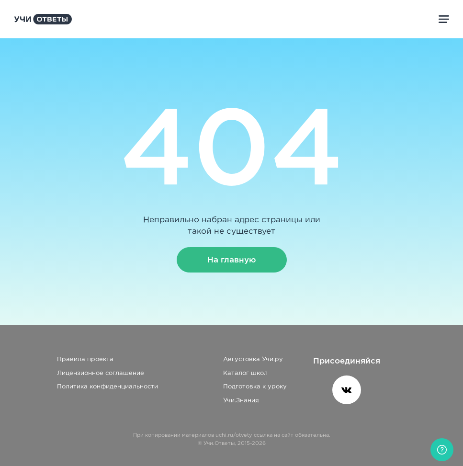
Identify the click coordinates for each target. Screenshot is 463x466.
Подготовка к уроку (255, 386)
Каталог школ (245, 373)
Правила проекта (85, 359)
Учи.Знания (241, 400)
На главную (231, 260)
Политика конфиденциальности (107, 386)
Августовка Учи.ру (253, 359)
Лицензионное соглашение (100, 373)
